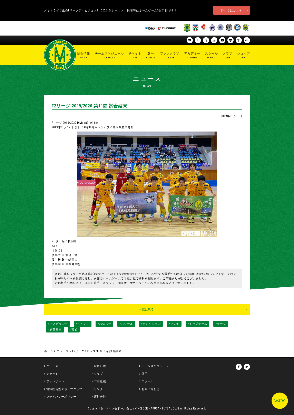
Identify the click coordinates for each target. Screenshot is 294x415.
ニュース (63, 351)
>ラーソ (220, 323)
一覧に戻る (146, 309)
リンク (98, 389)
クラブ (98, 373)
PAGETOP (280, 400)
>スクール (126, 323)
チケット (52, 373)
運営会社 (100, 396)
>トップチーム (197, 323)
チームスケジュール (154, 366)
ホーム (48, 351)
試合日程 (100, 366)
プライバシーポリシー (61, 396)
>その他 (174, 323)
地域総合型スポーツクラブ (64, 389)
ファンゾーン (55, 381)
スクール (147, 381)
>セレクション (151, 323)
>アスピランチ (58, 323)
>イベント (83, 323)
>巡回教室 (55, 329)
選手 (144, 373)
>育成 (74, 329)
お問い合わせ (150, 389)
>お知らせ (104, 323)
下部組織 (100, 381)
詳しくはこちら (231, 10)
